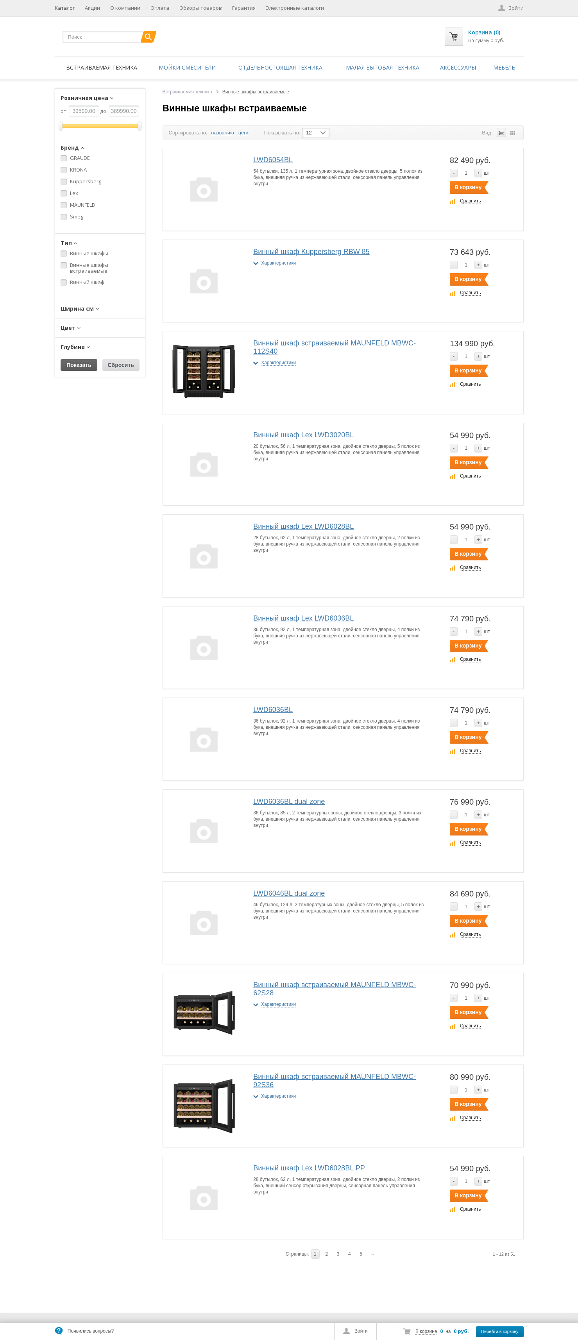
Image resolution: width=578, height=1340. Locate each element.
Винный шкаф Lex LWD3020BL (303, 435)
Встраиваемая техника (101, 67)
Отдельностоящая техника (280, 67)
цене (244, 133)
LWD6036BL (273, 710)
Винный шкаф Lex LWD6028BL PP (309, 1168)
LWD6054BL (273, 160)
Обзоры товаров (200, 7)
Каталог (65, 7)
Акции (92, 7)
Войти (361, 1331)
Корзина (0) (484, 32)
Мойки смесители (187, 67)
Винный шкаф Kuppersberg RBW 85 (311, 252)
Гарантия (244, 7)
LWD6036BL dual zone (289, 801)
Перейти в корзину (499, 1331)
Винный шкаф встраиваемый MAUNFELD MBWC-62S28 (334, 989)
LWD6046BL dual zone (289, 893)
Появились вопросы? (91, 1331)
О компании (125, 7)
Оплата (159, 7)
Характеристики (278, 263)
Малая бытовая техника (382, 67)
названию (222, 133)
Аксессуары (458, 67)
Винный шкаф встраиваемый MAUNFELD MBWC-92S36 (334, 1081)
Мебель (504, 67)
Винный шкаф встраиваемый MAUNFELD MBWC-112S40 (334, 347)
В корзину (468, 187)
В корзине (426, 1331)
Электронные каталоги (295, 7)
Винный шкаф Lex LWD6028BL (303, 526)
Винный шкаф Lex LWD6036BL (303, 618)
